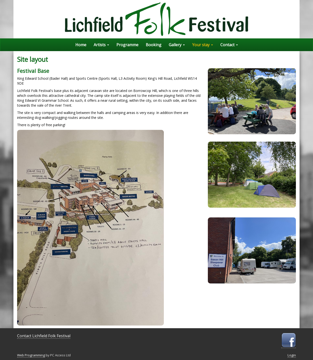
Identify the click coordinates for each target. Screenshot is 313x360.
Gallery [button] (177, 44)
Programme (127, 44)
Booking (153, 44)
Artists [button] (101, 44)
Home (80, 44)
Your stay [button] (202, 44)
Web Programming (31, 355)
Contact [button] (229, 44)
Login (292, 355)
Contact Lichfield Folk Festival (43, 335)
